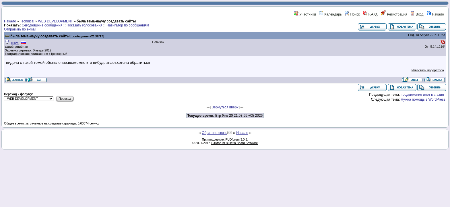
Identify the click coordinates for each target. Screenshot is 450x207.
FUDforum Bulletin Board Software (234, 143)
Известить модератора (428, 70)
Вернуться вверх (225, 107)
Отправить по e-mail (20, 29)
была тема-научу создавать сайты (39, 36)
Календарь (330, 14)
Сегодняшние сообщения (42, 25)
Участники (305, 14)
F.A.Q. (370, 14)
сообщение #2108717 (87, 36)
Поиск (352, 14)
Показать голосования (84, 25)
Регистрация (394, 14)
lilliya (15, 43)
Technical (27, 21)
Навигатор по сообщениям (127, 25)
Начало (435, 14)
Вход (416, 14)
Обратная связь (214, 133)
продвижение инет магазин (422, 95)
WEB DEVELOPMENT (55, 21)
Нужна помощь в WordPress (423, 99)
